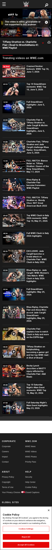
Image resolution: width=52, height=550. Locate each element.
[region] (26, 528)
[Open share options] (49, 42)
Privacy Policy (8, 477)
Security (28, 477)
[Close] (49, 510)
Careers (5, 451)
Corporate (6, 446)
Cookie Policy (31, 487)
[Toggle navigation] (4, 4)
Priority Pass (30, 462)
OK (26, 23)
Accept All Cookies (26, 545)
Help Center (30, 482)
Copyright (6, 482)
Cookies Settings (26, 529)
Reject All (26, 537)
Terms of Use (7, 487)
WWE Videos (31, 451)
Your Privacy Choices (8, 492)
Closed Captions (31, 492)
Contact (5, 462)
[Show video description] (43, 42)
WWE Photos (31, 457)
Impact (5, 457)
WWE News (30, 446)
